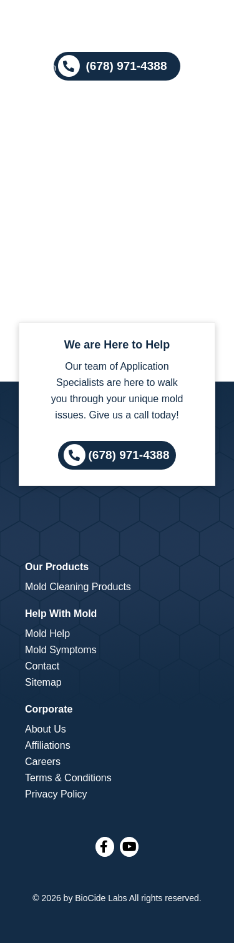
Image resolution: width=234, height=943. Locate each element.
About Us (45, 729)
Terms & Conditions (68, 778)
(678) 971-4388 (129, 454)
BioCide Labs (101, 898)
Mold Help (47, 633)
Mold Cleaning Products (78, 586)
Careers (43, 761)
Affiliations (48, 745)
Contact (42, 666)
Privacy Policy (56, 794)
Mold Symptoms (61, 649)
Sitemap (43, 682)
